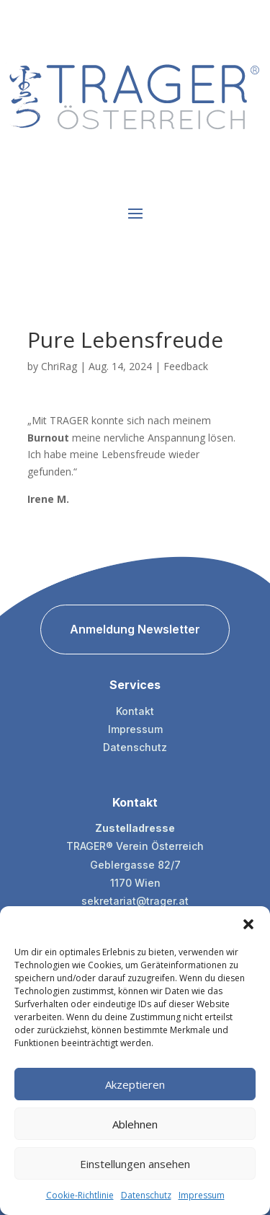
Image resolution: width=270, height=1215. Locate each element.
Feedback (185, 366)
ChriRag (59, 366)
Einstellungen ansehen (135, 1164)
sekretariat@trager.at (135, 901)
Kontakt (135, 711)
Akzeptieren (135, 1084)
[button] (248, 924)
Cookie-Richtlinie (80, 1195)
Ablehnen (135, 1124)
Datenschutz (146, 1195)
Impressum (202, 1195)
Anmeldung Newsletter (135, 629)
